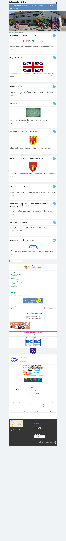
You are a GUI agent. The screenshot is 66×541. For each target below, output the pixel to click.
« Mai (12, 415)
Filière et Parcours (48, 5)
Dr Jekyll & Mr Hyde (17, 58)
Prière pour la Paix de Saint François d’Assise (19, 295)
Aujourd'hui (33, 387)
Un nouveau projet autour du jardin (18, 282)
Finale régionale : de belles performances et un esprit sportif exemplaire (25, 285)
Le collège (47, 441)
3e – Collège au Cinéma (18, 186)
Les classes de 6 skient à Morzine (22, 240)
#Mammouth (14, 104)
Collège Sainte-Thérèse (18, 2)
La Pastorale (53, 442)
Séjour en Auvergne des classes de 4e (23, 132)
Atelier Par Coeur (14, 275)
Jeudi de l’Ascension (15, 293)
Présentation (24, 5)
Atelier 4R (13, 278)
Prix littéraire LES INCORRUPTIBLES (23, 35)
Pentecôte (13, 292)
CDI (50, 442)
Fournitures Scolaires (33, 334)
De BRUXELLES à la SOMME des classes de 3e (26, 158)
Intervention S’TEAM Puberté (16, 279)
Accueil (11, 5)
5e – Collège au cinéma (18, 223)
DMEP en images (14, 286)
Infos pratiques (17, 5)
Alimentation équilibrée (15, 276)
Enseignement (41, 442)
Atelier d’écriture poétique (16, 281)
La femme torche (16, 86)
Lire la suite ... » (13, 49)
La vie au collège (32, 5)
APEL (55, 443)
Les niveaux (46, 442)
